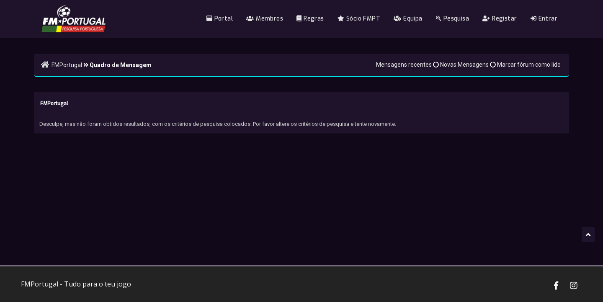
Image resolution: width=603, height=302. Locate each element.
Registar (499, 19)
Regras (310, 19)
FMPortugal (67, 65)
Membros (264, 19)
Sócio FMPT (359, 19)
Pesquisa (452, 19)
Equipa (408, 19)
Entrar (544, 19)
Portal (219, 19)
